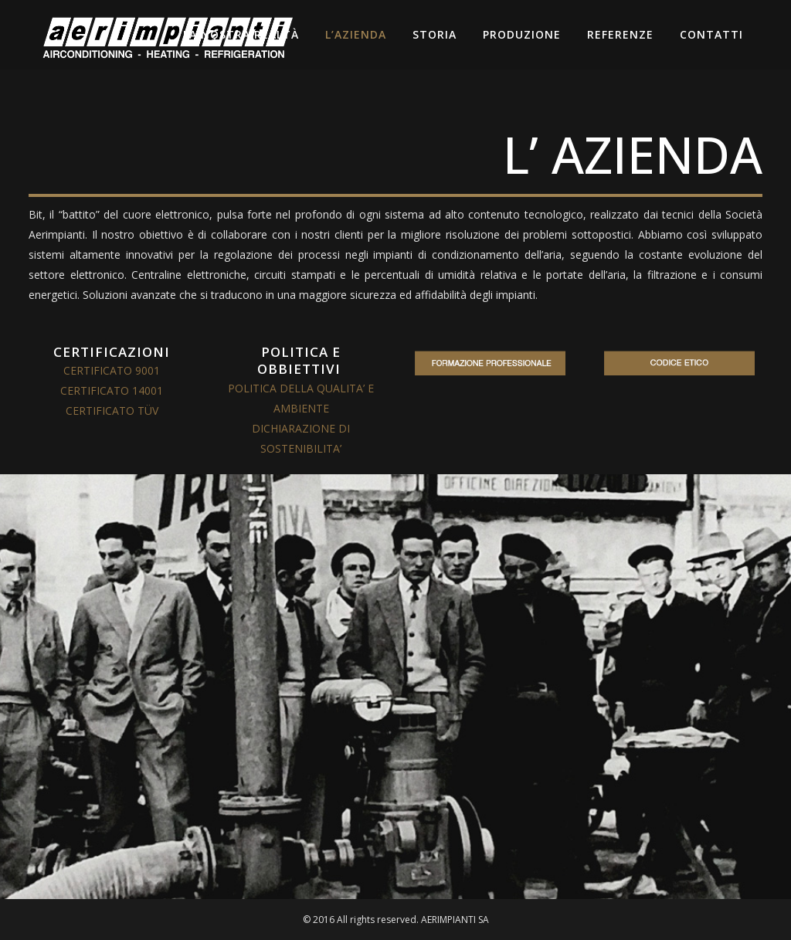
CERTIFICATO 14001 (111, 390)
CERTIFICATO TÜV (112, 410)
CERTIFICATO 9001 (111, 370)
